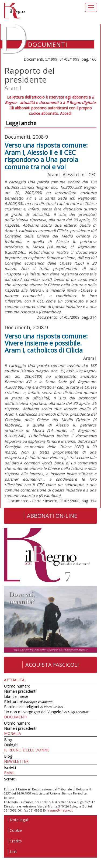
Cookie (15, 830)
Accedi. (66, 113)
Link (12, 851)
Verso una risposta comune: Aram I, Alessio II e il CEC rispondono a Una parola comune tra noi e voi (46, 156)
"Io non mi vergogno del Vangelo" (46, 711)
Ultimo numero (17, 686)
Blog (8, 739)
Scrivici (10, 778)
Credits (15, 841)
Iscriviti (10, 767)
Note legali (18, 819)
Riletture (28, 701)
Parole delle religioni (33, 706)
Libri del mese (16, 696)
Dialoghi (11, 744)
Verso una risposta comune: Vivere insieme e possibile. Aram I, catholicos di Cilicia (46, 343)
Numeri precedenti (20, 691)
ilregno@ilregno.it (60, 810)
